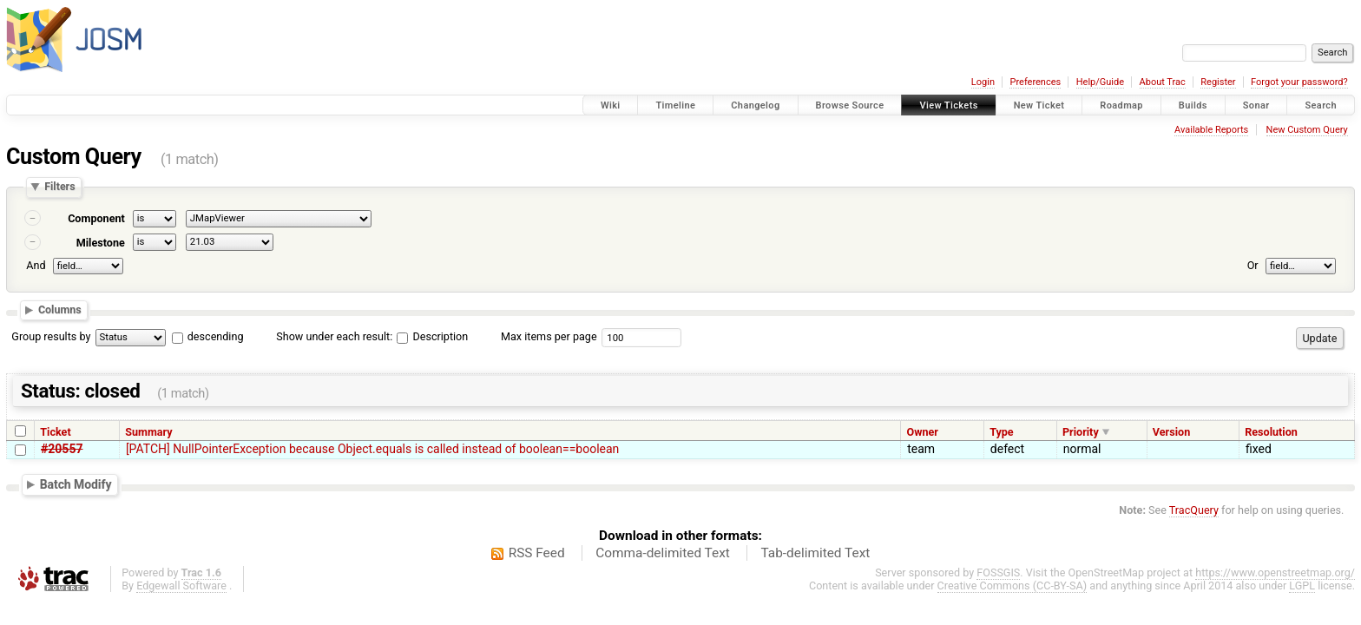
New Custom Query (1307, 129)
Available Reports (1211, 129)
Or (1253, 265)
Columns (60, 309)
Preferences (1035, 82)
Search (1321, 105)
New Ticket (1039, 105)
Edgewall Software (181, 585)
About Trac (1163, 82)
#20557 (61, 449)
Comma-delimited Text (662, 553)
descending (215, 336)
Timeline (675, 105)
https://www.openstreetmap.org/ (1275, 572)
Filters (59, 187)
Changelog (755, 105)
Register (1217, 82)
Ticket (55, 431)
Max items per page (549, 336)
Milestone (100, 242)
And (35, 265)
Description (432, 336)
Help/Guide (1100, 82)
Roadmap (1121, 105)
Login (983, 82)
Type (1002, 431)
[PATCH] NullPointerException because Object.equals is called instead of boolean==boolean (372, 449)
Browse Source (850, 105)
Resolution (1271, 431)
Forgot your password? (1299, 82)
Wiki (611, 105)
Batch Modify (76, 484)
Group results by (50, 336)
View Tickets (948, 105)
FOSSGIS (998, 572)
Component (96, 218)
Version (1171, 431)
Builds (1193, 105)
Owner (921, 431)
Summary (148, 431)
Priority (1080, 431)
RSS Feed (537, 553)
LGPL (1302, 585)
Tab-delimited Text (815, 553)
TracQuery (1194, 509)
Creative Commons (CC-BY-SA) (1012, 585)
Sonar (1256, 105)
